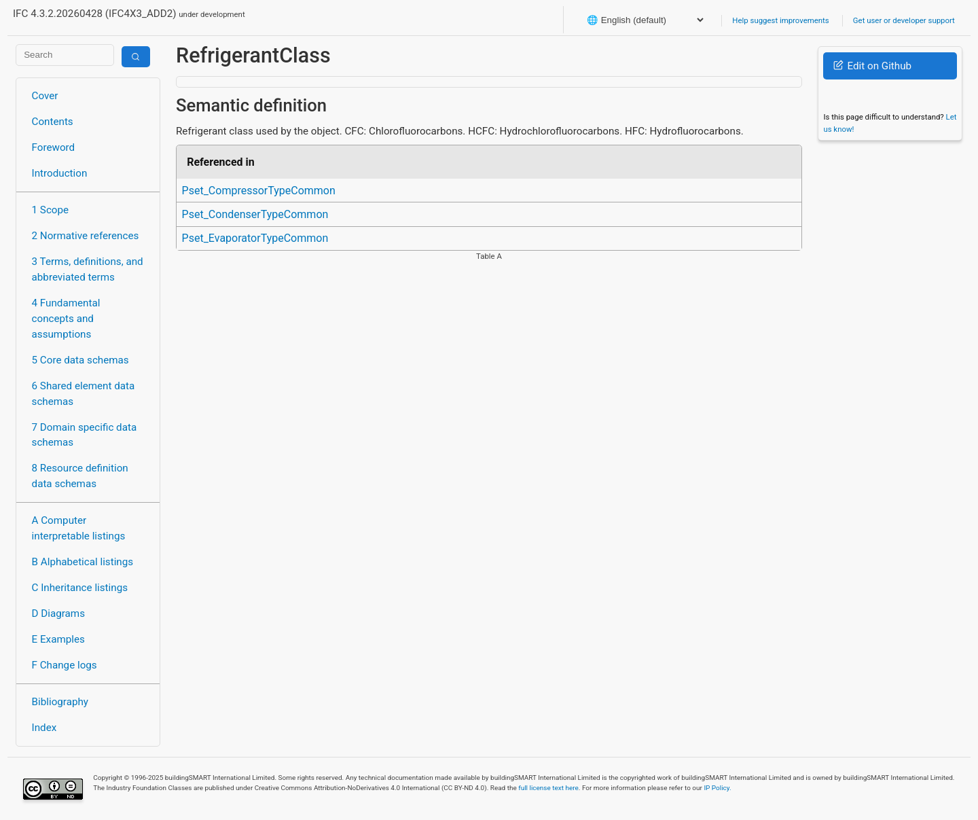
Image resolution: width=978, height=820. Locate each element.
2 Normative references (85, 236)
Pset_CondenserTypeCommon (255, 214)
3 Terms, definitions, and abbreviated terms (87, 269)
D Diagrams (58, 613)
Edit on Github (872, 66)
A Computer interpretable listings (79, 528)
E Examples (58, 639)
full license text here (548, 787)
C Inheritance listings (80, 588)
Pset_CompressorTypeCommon (259, 190)
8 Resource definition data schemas (80, 476)
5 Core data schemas (80, 360)
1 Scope (50, 210)
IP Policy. (717, 787)
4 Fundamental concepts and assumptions (66, 318)
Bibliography (60, 702)
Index (44, 727)
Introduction (60, 173)
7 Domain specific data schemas (84, 435)
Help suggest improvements (780, 20)
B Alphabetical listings (83, 562)
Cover (45, 96)
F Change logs (64, 665)
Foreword (53, 147)
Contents (52, 121)
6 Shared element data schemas (83, 394)
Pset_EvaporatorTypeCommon (255, 238)
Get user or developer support (904, 20)
